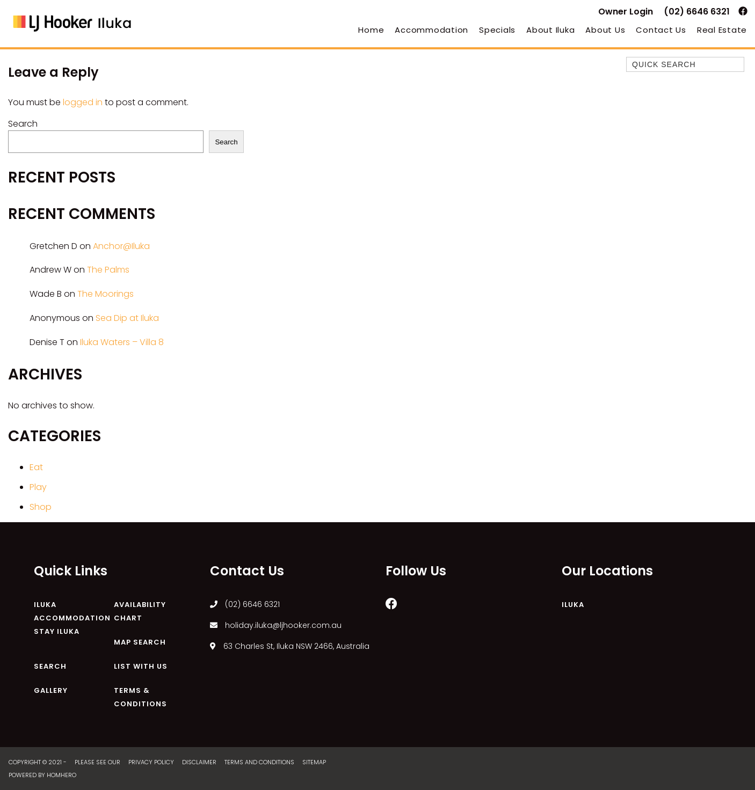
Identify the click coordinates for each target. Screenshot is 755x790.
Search (23, 124)
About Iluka (550, 29)
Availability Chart (140, 611)
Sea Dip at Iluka (127, 318)
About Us (605, 29)
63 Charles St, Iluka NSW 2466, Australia (289, 646)
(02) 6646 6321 (697, 11)
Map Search (140, 642)
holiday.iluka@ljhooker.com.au (276, 625)
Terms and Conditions (260, 762)
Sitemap (315, 762)
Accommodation (431, 29)
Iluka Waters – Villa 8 (122, 342)
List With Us (141, 666)
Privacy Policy (152, 762)
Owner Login (625, 11)
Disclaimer (200, 762)
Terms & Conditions (140, 697)
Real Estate (722, 29)
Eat (36, 467)
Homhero (61, 775)
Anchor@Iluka (121, 246)
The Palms (108, 270)
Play (38, 487)
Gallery (51, 690)
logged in (83, 102)
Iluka (573, 604)
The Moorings (105, 294)
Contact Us (661, 29)
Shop (41, 507)
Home (371, 29)
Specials (497, 29)
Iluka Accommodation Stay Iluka (72, 618)
